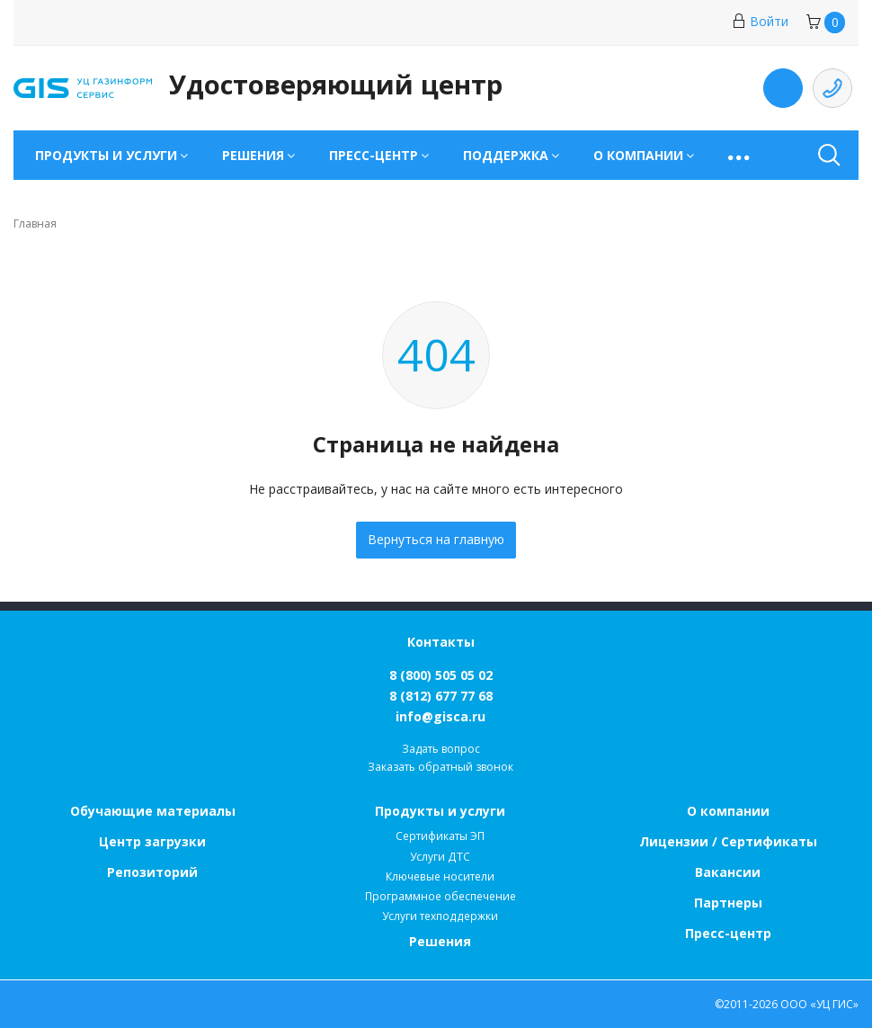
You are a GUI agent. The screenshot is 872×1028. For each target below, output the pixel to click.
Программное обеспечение (440, 896)
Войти (760, 21)
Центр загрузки (152, 841)
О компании (728, 810)
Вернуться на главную (436, 539)
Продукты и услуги (440, 810)
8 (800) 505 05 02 (441, 675)
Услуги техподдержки (440, 916)
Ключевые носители (440, 876)
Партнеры (728, 902)
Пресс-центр (728, 933)
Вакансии (728, 872)
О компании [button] (638, 155)
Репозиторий (152, 872)
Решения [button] (253, 155)
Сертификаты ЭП (440, 836)
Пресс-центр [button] (373, 155)
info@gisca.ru (440, 716)
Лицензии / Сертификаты (728, 841)
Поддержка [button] (505, 155)
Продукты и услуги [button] (106, 155)
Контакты (441, 641)
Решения (440, 941)
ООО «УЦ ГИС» (819, 1004)
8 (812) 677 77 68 (441, 695)
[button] (740, 155)
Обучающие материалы (153, 810)
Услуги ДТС (440, 856)
